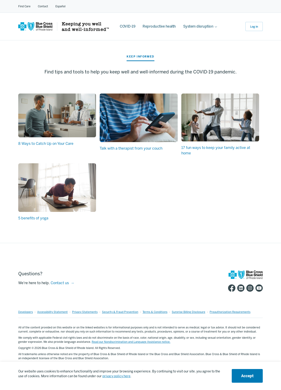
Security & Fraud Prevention (120, 312)
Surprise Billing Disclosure (188, 312)
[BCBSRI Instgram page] (249, 288)
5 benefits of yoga (33, 218)
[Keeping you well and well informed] (85, 30)
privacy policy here (116, 376)
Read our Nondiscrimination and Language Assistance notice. (131, 341)
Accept (247, 376)
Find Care (24, 6)
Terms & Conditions (155, 312)
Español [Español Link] (60, 6)
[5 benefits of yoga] (57, 187)
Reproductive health (159, 26)
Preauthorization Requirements (230, 312)
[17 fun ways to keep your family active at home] (220, 117)
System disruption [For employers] (198, 26)
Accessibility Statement (52, 312)
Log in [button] (254, 26)
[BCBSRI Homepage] (35, 29)
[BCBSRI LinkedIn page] (240, 288)
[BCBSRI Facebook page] (230, 288)
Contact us (60, 283)
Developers (25, 312)
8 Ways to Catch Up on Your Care (45, 143)
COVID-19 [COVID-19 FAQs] (127, 26)
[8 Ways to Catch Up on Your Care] (57, 115)
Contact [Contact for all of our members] (43, 6)
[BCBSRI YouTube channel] (258, 288)
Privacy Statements (85, 312)
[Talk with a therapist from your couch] (138, 118)
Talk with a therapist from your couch (131, 148)
